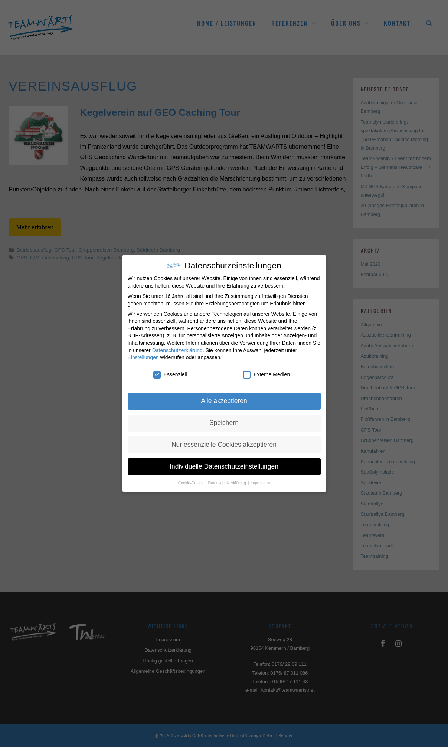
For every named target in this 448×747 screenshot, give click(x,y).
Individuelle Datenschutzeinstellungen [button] (224, 466)
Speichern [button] (224, 422)
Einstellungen (143, 357)
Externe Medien (266, 374)
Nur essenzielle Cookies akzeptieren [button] (224, 444)
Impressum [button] (260, 483)
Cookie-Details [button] (191, 483)
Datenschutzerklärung (177, 350)
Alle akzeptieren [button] (224, 400)
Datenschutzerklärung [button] (227, 483)
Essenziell (170, 374)
